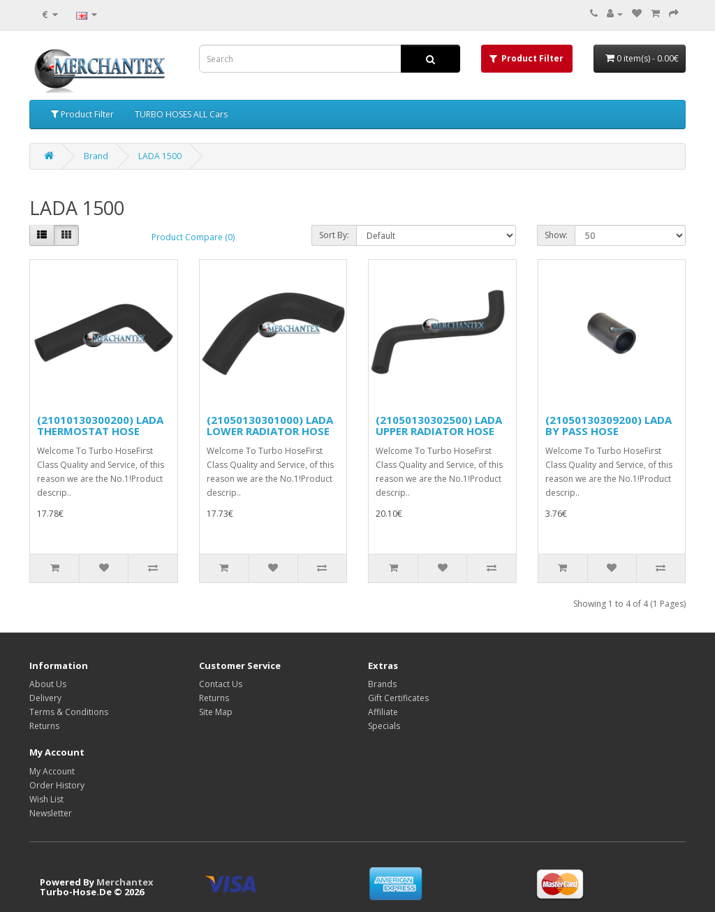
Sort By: (334, 235)
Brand (96, 156)
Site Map (216, 712)
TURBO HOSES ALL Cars (181, 114)
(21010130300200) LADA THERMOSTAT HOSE (100, 426)
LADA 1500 (160, 156)
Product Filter (82, 114)
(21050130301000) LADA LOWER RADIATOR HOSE (270, 426)
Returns (44, 726)
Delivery (45, 698)
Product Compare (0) (193, 237)
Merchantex (125, 882)
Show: (556, 235)
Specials (384, 726)
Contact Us (220, 684)
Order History (56, 785)
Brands (382, 684)
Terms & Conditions (68, 712)
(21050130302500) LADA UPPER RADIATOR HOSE (439, 426)
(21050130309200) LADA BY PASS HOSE (608, 426)
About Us (47, 684)
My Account (52, 771)
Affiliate (383, 712)
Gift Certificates (398, 698)
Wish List (46, 799)
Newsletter (50, 813)
